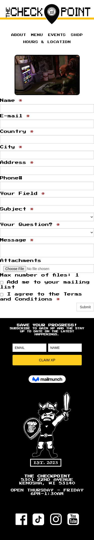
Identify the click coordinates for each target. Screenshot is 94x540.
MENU (37, 35)
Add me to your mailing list (45, 284)
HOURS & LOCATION (47, 42)
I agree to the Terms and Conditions (41, 296)
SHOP (77, 35)
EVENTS (57, 35)
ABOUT (18, 35)
